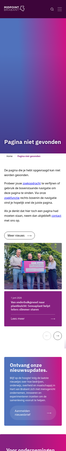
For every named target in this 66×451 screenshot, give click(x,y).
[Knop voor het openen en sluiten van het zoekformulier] (52, 9)
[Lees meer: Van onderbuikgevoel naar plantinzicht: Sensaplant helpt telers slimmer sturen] (33, 318)
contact (56, 216)
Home (9, 156)
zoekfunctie (12, 198)
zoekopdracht (32, 183)
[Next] (58, 336)
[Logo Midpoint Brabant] (14, 9)
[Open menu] (60, 9)
